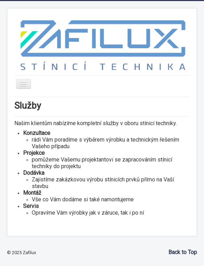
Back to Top (182, 252)
